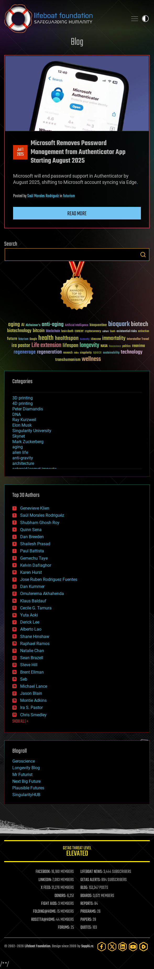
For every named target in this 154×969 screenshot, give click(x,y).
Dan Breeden (32, 536)
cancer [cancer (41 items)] (79, 331)
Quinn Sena (31, 529)
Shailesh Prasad (35, 543)
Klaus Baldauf (33, 600)
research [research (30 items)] (68, 353)
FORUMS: (64, 927)
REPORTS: (87, 903)
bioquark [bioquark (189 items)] (119, 324)
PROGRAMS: (88, 911)
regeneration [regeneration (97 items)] (49, 352)
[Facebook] (101, 946)
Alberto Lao (30, 629)
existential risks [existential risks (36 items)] (127, 331)
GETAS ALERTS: (90, 880)
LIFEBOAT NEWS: (91, 871)
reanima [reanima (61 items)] (138, 345)
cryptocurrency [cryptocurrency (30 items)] (93, 331)
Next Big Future (26, 781)
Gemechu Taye (34, 558)
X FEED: (46, 887)
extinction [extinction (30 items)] (143, 331)
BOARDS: (86, 896)
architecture (23, 463)
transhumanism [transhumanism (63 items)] (67, 359)
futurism (69, 196)
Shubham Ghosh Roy (39, 522)
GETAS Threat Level (77, 852)
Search (143, 254)
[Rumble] (143, 946)
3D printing (22, 397)
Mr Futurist (22, 774)
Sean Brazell (31, 657)
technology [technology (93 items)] (131, 352)
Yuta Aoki (29, 615)
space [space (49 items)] (97, 352)
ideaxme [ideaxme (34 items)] (96, 339)
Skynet (18, 436)
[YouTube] (133, 946)
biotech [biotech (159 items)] (139, 324)
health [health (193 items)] (46, 338)
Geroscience (23, 761)
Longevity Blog (26, 767)
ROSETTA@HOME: (43, 919)
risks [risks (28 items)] (76, 352)
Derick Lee (29, 622)
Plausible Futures (28, 787)
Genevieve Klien (34, 508)
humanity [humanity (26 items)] (85, 339)
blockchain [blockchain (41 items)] (53, 331)
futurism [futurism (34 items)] (23, 339)
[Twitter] (112, 946)
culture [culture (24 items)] (105, 331)
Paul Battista (32, 550)
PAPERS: (86, 919)
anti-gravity (22, 457)
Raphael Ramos (35, 643)
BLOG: (84, 887)
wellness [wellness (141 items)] (91, 359)
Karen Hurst (31, 572)
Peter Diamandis (27, 408)
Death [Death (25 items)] (112, 331)
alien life (20, 452)
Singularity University (31, 430)
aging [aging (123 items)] (14, 324)
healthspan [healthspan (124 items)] (67, 338)
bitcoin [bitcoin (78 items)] (39, 331)
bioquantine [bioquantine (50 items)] (98, 325)
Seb (23, 679)
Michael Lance (33, 686)
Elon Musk (22, 425)
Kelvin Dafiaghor (35, 565)
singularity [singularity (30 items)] (86, 353)
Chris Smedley (33, 714)
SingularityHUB (26, 794)
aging (17, 446)
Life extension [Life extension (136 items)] (46, 345)
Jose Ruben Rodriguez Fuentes (48, 579)
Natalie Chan (32, 650)
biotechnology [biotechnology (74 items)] (19, 331)
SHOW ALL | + (20, 721)
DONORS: (60, 896)
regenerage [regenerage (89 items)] (25, 352)
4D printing (22, 403)
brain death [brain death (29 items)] (67, 331)
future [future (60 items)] (12, 338)
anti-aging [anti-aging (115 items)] (53, 324)
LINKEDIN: (45, 880)
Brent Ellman (32, 672)
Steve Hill (28, 664)
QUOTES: (86, 927)
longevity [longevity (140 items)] (89, 345)
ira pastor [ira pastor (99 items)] (21, 346)
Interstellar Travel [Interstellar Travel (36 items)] (138, 339)
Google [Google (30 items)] (33, 339)
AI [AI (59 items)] (22, 325)
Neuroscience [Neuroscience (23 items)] (115, 346)
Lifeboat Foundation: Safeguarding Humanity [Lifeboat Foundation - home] (64, 18)
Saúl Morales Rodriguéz (43, 196)
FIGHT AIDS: (49, 903)
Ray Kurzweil (24, 419)
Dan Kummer (32, 586)
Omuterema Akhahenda (42, 593)
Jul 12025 (20, 152)
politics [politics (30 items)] (126, 346)
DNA (16, 414)
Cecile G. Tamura (36, 607)
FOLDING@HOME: (44, 911)
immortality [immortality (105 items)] (113, 338)
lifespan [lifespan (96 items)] (70, 346)
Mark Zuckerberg (27, 441)
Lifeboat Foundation (37, 946)
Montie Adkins (33, 700)
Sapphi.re (87, 946)
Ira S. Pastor (31, 707)
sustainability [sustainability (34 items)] (111, 353)
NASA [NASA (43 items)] (104, 346)
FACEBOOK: (43, 871)
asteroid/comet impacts (34, 468)
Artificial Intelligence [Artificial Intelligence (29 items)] (76, 325)
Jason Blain (31, 693)
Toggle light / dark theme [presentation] (145, 18)
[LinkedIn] (122, 946)
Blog (77, 42)
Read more (77, 213)
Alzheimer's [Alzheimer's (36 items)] (33, 325)
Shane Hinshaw (34, 636)
